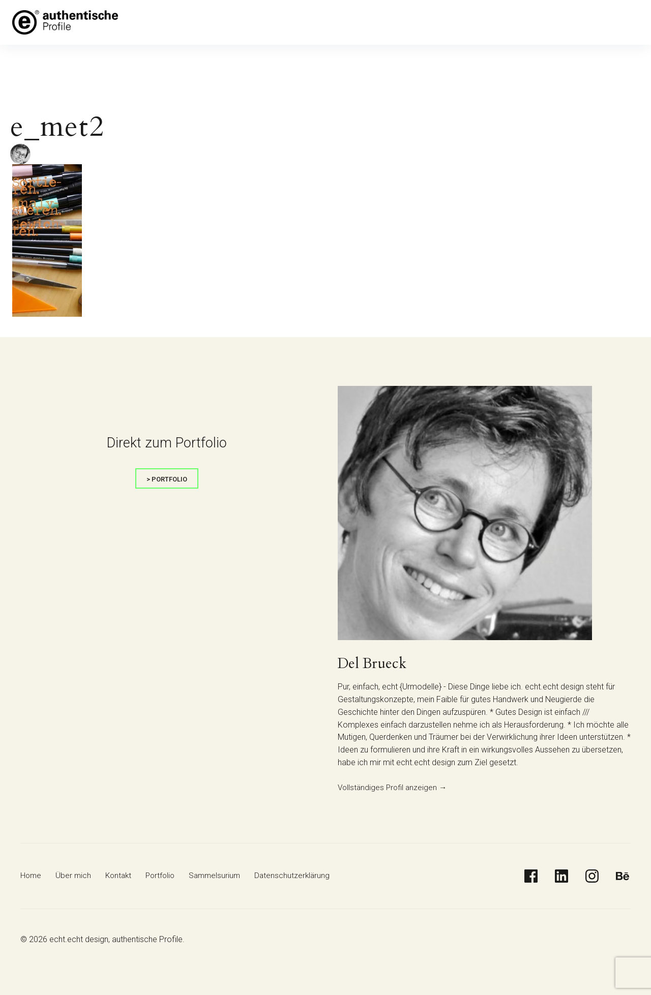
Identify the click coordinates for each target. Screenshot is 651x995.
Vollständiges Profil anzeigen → (394, 787)
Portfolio (270, 22)
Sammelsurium (321, 22)
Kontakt (231, 22)
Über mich (190, 22)
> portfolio (166, 479)
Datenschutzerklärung (394, 22)
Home (152, 22)
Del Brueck (375, 663)
